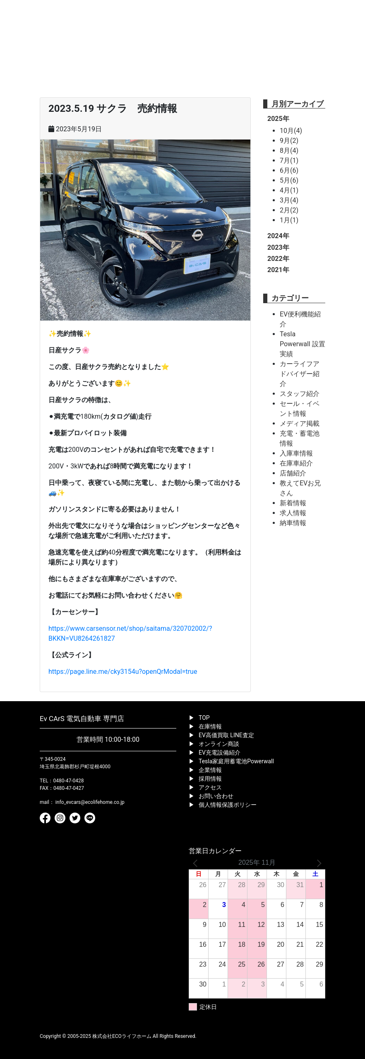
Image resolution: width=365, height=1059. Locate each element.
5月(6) (289, 180)
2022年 (278, 259)
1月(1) (289, 220)
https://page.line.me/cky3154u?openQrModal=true (122, 671)
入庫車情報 (296, 453)
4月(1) (289, 190)
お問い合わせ (216, 796)
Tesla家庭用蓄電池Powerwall (236, 761)
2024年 (278, 236)
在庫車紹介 (296, 463)
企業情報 (210, 770)
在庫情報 (210, 726)
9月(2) (289, 141)
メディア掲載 (299, 423)
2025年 (278, 119)
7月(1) (289, 160)
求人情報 (293, 513)
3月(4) (289, 200)
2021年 (278, 270)
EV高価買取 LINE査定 (226, 735)
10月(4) (291, 131)
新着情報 (293, 503)
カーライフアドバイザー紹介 (299, 374)
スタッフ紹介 (299, 394)
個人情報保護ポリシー (228, 804)
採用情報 (210, 778)
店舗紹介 (293, 473)
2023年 (278, 247)
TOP (204, 717)
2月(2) (289, 210)
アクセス (210, 787)
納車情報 (293, 523)
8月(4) (289, 150)
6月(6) (289, 170)
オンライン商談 (219, 744)
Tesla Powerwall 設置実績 (302, 344)
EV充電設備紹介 (219, 752)
